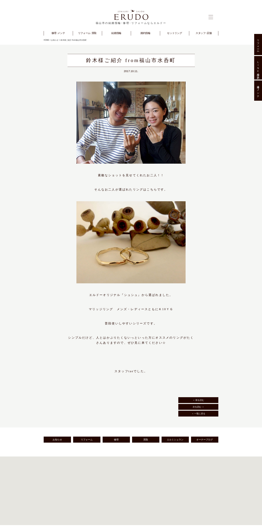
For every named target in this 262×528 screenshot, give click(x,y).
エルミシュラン (175, 439)
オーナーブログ (204, 439)
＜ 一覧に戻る (198, 413)
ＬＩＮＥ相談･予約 (258, 68)
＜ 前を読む (198, 400)
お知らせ (54, 40)
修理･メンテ (258, 90)
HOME (46, 40)
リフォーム (87, 439)
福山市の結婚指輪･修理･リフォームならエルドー (131, 23)
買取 (145, 439)
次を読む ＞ (198, 407)
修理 (116, 439)
